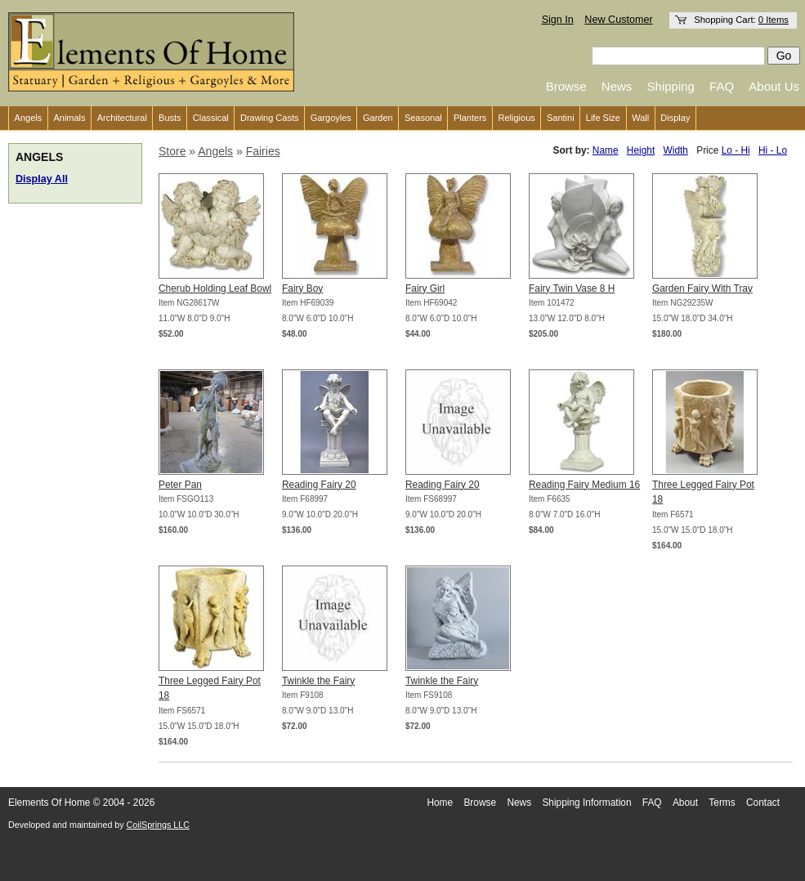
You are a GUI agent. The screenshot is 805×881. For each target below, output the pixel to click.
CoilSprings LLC (158, 825)
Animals (69, 118)
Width (676, 150)
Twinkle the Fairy (318, 680)
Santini (561, 118)
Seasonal (423, 118)
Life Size (603, 118)
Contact (763, 802)
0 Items (773, 20)
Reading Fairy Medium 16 (584, 484)
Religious (517, 118)
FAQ (721, 86)
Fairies (263, 151)
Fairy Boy (302, 288)
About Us (774, 86)
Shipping (671, 86)
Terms (722, 802)
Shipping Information (586, 802)
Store (172, 151)
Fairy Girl (425, 288)
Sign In (558, 19)
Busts (170, 118)
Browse (566, 86)
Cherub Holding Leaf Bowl (215, 288)
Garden (378, 118)
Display (675, 118)
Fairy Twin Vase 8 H (572, 288)
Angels (28, 118)
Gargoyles (331, 118)
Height (641, 150)
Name (606, 150)
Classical (211, 118)
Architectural (122, 118)
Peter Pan (180, 484)
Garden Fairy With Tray (702, 288)
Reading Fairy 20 (319, 484)
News (617, 86)
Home (440, 802)
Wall (640, 118)
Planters (470, 118)
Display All (42, 179)
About (685, 802)
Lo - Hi (736, 150)
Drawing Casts (269, 118)
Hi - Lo (772, 150)
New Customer (618, 19)
